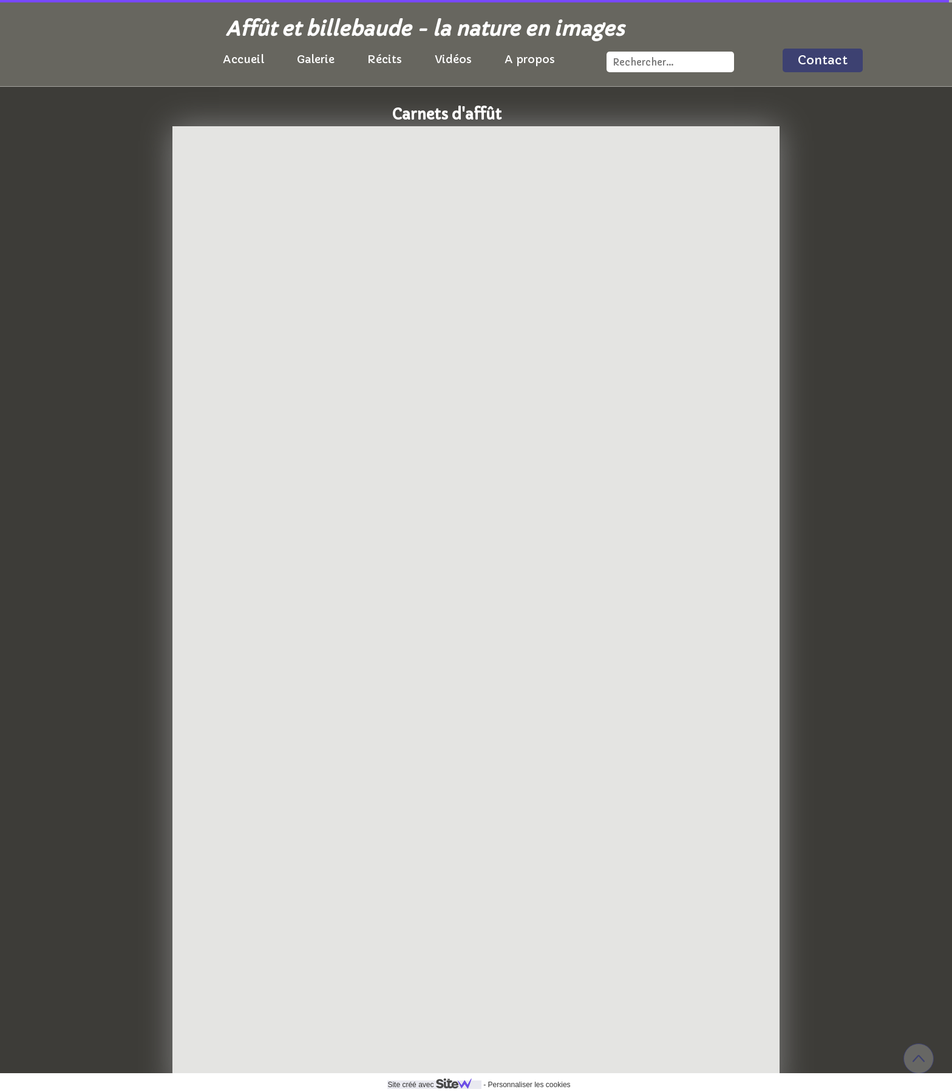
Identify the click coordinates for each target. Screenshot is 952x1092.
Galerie (316, 59)
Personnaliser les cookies (529, 1084)
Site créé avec (434, 1084)
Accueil (243, 59)
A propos (530, 59)
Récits (384, 59)
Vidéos (453, 59)
